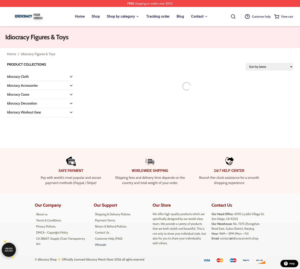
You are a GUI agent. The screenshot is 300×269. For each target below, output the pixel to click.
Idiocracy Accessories (22, 85)
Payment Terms (105, 220)
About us (41, 214)
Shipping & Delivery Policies (113, 214)
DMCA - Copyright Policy (52, 232)
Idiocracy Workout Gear (24, 112)
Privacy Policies (45, 226)
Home (11, 54)
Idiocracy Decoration (22, 103)
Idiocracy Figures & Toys (38, 54)
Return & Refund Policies (111, 226)
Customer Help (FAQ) (108, 239)
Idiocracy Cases (18, 94)
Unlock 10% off (9, 249)
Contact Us (102, 232)
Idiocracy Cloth (18, 77)
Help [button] (289, 264)
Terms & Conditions (48, 220)
